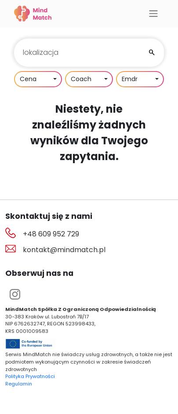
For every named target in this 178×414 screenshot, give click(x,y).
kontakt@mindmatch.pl (64, 250)
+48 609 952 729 (51, 234)
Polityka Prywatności (30, 376)
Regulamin (18, 383)
